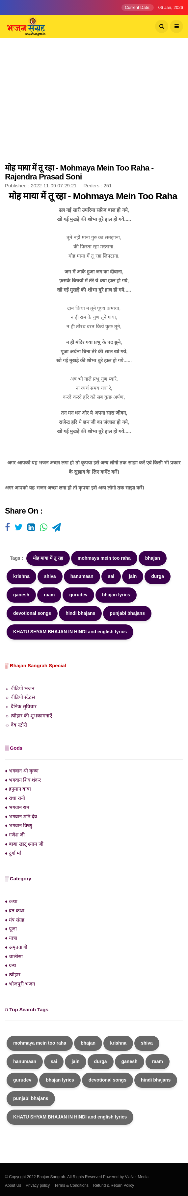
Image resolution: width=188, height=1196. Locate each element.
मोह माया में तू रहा (48, 558)
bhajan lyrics (116, 594)
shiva (50, 576)
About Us (13, 1185)
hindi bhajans (80, 613)
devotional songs (32, 613)
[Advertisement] (94, 104)
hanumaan (82, 576)
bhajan (152, 558)
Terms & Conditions (71, 1185)
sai (111, 576)
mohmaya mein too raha (104, 558)
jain (133, 576)
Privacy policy (38, 1185)
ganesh (21, 594)
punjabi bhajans (127, 613)
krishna (21, 576)
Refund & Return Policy (113, 1185)
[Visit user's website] (7, 527)
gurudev (78, 594)
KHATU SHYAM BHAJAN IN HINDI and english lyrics (70, 631)
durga (157, 576)
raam (49, 594)
